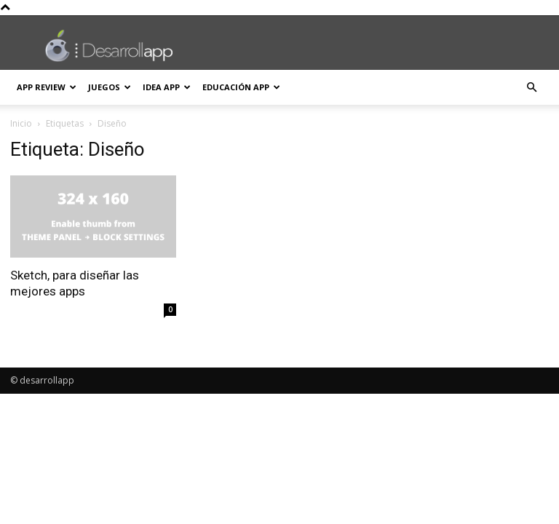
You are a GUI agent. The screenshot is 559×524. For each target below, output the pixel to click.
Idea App (167, 87)
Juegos (109, 87)
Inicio (21, 123)
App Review (46, 87)
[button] (531, 88)
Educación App (241, 87)
